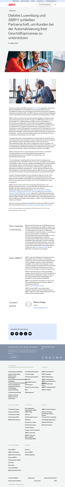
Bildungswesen (29, 392)
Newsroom (12, 10)
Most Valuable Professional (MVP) (30, 438)
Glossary (27, 414)
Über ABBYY (12, 449)
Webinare (28, 419)
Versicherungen (29, 374)
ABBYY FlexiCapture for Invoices (49, 382)
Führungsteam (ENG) (14, 460)
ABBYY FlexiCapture (48, 379)
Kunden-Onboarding (14, 374)
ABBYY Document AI (47, 371)
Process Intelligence (14, 384)
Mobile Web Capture (14, 419)
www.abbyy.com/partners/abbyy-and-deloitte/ (39, 205)
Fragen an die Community (32, 430)
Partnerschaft (36, 108)
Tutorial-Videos (29, 427)
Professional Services (31, 417)
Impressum (31, 478)
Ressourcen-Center (30, 422)
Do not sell (37, 481)
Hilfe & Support (25, 1)
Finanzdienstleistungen (32, 371)
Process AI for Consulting (49, 417)
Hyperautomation (13, 390)
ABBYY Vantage (46, 374)
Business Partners (47, 412)
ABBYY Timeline (46, 390)
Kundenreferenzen (30, 425)
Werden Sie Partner (47, 422)
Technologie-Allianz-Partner (48, 414)
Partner (33, 1)
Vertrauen (11, 462)
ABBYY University (30, 432)
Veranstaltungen (13, 467)
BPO (26, 390)
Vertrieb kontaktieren (45, 4)
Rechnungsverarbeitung (15, 371)
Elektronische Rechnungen (12, 377)
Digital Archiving (13, 395)
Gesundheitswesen (30, 382)
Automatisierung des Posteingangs (14, 387)
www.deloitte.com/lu (41, 247)
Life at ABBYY (29, 452)
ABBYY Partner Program (49, 409)
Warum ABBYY (12, 457)
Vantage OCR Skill (13, 412)
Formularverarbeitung (14, 392)
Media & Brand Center (14, 470)
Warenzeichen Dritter (50, 478)
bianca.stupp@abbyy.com (41, 308)
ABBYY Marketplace (47, 377)
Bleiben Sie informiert (14, 454)
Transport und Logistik (31, 377)
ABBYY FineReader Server (47, 384)
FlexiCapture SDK (13, 417)
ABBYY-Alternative (13, 452)
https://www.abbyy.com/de (36, 286)
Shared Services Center (32, 387)
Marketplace (16, 1)
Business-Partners (47, 425)
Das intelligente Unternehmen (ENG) (31, 409)
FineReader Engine (13, 409)
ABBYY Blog (28, 412)
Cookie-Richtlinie (13, 478)
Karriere (27, 449)
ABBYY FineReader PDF (48, 387)
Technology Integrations (49, 419)
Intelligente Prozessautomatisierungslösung (17, 382)
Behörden (28, 379)
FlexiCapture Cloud (14, 414)
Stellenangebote (30, 454)
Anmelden (13, 357)
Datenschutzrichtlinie (14, 481)
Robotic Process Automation (13, 397)
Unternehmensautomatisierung (17, 379)
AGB (55, 481)
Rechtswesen (29, 384)
